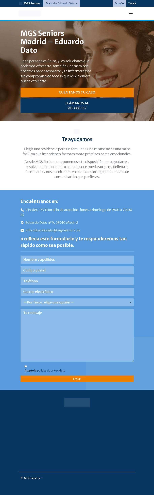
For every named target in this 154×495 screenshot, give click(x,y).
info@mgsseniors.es (32, 482)
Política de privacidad (76, 440)
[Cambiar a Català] (132, 3)
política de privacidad (50, 370)
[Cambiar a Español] (119, 3)
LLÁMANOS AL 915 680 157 (77, 105)
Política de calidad (76, 453)
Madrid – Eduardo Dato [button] (60, 3)
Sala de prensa (76, 426)
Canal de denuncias (76, 460)
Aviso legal (76, 433)
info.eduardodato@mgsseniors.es (50, 230)
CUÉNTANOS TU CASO (77, 92)
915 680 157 (33, 210)
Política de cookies (76, 447)
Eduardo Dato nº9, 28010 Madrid (49, 222)
